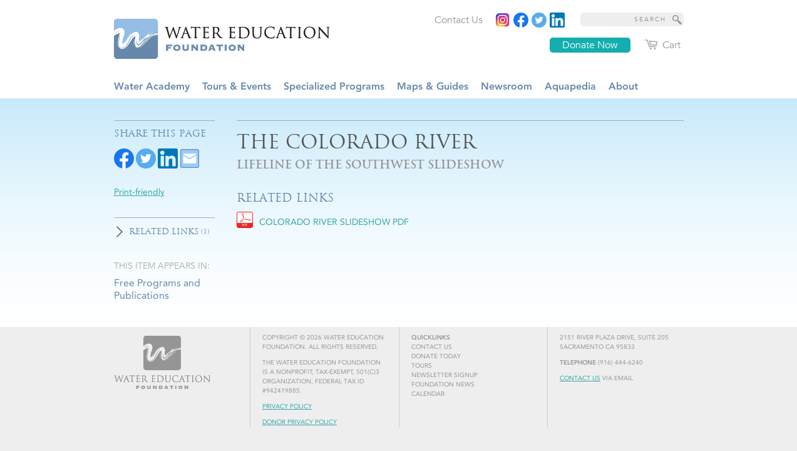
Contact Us (580, 378)
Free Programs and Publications (157, 289)
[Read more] (557, 20)
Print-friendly (139, 192)
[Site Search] (677, 19)
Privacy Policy (287, 406)
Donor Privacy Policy (299, 422)
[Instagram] (502, 20)
